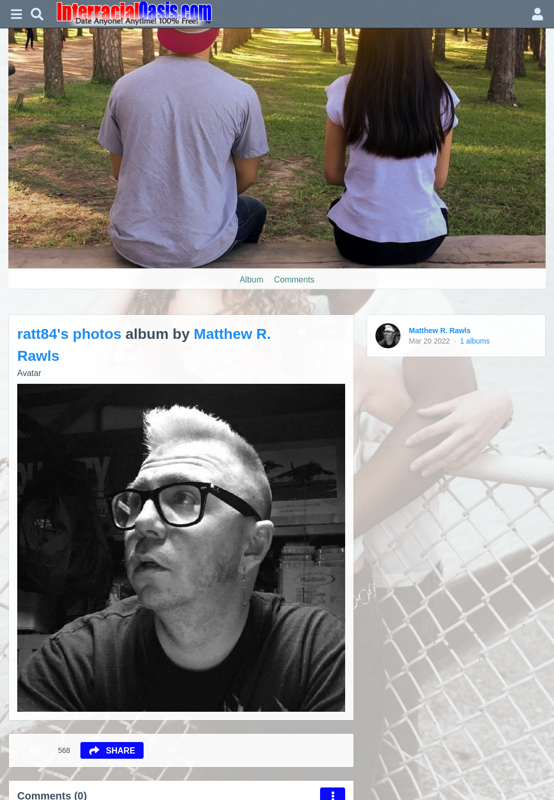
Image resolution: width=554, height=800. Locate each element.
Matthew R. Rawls (439, 330)
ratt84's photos (69, 334)
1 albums (475, 341)
